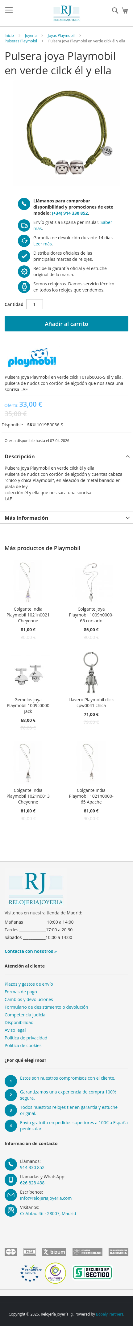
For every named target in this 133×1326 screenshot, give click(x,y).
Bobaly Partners (109, 1314)
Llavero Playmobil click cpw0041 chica (91, 702)
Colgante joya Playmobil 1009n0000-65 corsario (91, 615)
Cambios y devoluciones (29, 999)
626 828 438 (32, 1183)
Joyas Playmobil (61, 35)
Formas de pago (21, 992)
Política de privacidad (26, 1038)
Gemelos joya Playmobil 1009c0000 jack (28, 705)
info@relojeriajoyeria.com (46, 1198)
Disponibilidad (19, 1022)
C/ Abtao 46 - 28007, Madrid (48, 1213)
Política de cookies (23, 1045)
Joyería (31, 35)
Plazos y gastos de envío (29, 984)
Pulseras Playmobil (21, 41)
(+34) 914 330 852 (70, 213)
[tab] (66, 456)
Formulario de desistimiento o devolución (46, 1007)
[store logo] (67, 13)
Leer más (42, 244)
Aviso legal (15, 1030)
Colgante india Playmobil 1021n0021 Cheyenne (28, 615)
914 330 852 (32, 1167)
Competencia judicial (26, 1015)
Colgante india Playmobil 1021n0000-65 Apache (91, 796)
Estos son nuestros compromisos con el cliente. (67, 1078)
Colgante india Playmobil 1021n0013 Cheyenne (28, 796)
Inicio (9, 35)
